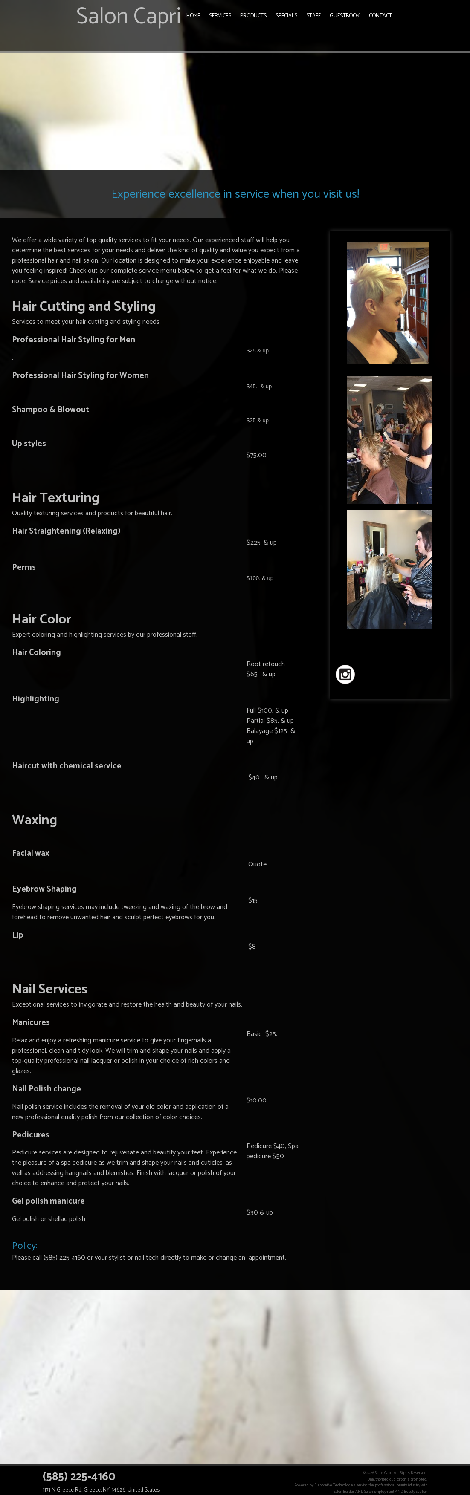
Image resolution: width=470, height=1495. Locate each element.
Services (220, 16)
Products (253, 16)
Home (193, 16)
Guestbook (345, 16)
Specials (286, 16)
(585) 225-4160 (64, 1258)
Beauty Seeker (415, 1491)
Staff (313, 16)
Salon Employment (379, 1491)
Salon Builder (344, 1491)
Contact (380, 16)
